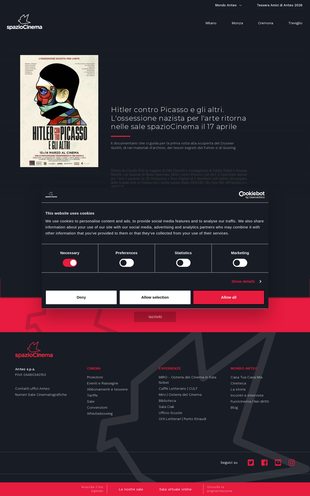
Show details (243, 281)
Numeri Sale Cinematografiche (41, 395)
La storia (238, 389)
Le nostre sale (131, 489)
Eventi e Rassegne (102, 383)
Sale (91, 401)
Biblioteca (167, 401)
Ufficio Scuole (170, 413)
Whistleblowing (100, 413)
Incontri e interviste (247, 395)
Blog (234, 407)
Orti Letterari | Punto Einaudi (182, 419)
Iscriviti (155, 317)
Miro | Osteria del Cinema (180, 395)
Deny (81, 297)
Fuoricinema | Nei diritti (250, 401)
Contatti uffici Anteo (32, 388)
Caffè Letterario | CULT (178, 388)
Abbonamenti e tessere (107, 389)
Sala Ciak (166, 407)
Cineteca (238, 383)
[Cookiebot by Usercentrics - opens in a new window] (243, 195)
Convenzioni (97, 407)
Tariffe (92, 395)
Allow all (228, 297)
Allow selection (155, 297)
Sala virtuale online (175, 489)
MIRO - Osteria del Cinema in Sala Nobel (187, 379)
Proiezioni (95, 377)
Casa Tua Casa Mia (246, 377)
